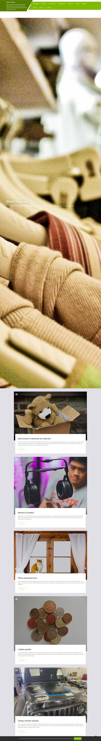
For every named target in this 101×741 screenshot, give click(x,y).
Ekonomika (61, 3)
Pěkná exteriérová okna (27, 583)
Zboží (35, 8)
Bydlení (43, 3)
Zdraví (41, 8)
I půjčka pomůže (24, 655)
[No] (99, 738)
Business (36, 3)
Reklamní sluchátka (26, 518)
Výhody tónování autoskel (28, 726)
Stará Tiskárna (10, 2)
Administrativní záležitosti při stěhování (34, 444)
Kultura (70, 3)
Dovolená (52, 3)
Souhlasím (77, 738)
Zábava (84, 3)
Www (77, 3)
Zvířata (49, 8)
